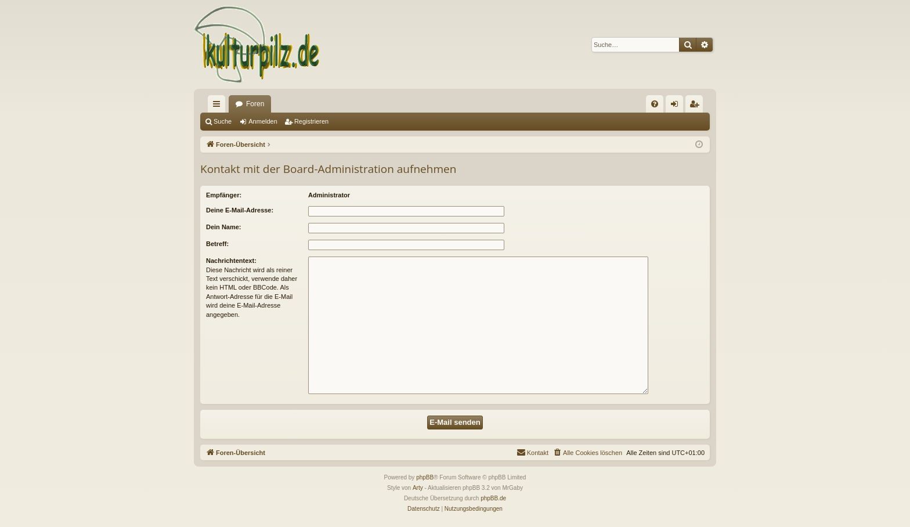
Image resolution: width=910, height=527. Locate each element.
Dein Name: (223, 226)
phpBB (425, 477)
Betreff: (217, 243)
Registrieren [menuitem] (697, 106)
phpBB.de (493, 498)
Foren (255, 104)
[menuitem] (654, 104)
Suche (223, 121)
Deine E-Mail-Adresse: (239, 210)
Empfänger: (223, 195)
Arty (418, 488)
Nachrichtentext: (231, 260)
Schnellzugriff (218, 106)
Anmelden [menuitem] (677, 106)
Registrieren (311, 121)
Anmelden (262, 121)
